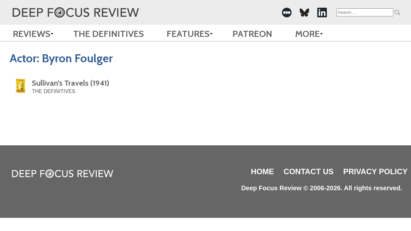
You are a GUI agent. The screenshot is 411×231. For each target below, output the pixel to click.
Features (188, 33)
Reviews (31, 33)
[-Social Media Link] (287, 12)
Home (262, 171)
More (307, 33)
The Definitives (108, 33)
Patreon (252, 33)
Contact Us (309, 171)
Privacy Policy (375, 171)
